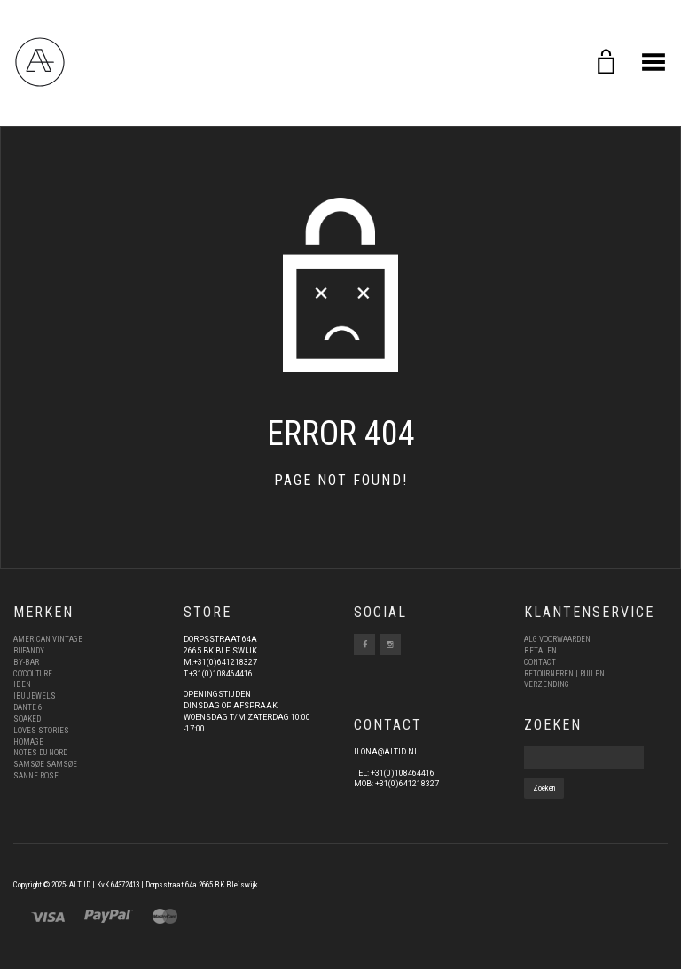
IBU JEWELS (34, 696)
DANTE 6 (27, 707)
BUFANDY (28, 650)
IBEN (22, 684)
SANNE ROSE (36, 775)
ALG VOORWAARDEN (557, 639)
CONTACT (540, 662)
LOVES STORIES (41, 730)
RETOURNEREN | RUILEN (564, 673)
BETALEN (540, 650)
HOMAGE (28, 742)
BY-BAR (26, 662)
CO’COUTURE (32, 673)
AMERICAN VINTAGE (47, 639)
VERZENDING (546, 684)
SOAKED (27, 719)
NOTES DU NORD (40, 752)
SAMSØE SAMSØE (45, 764)
